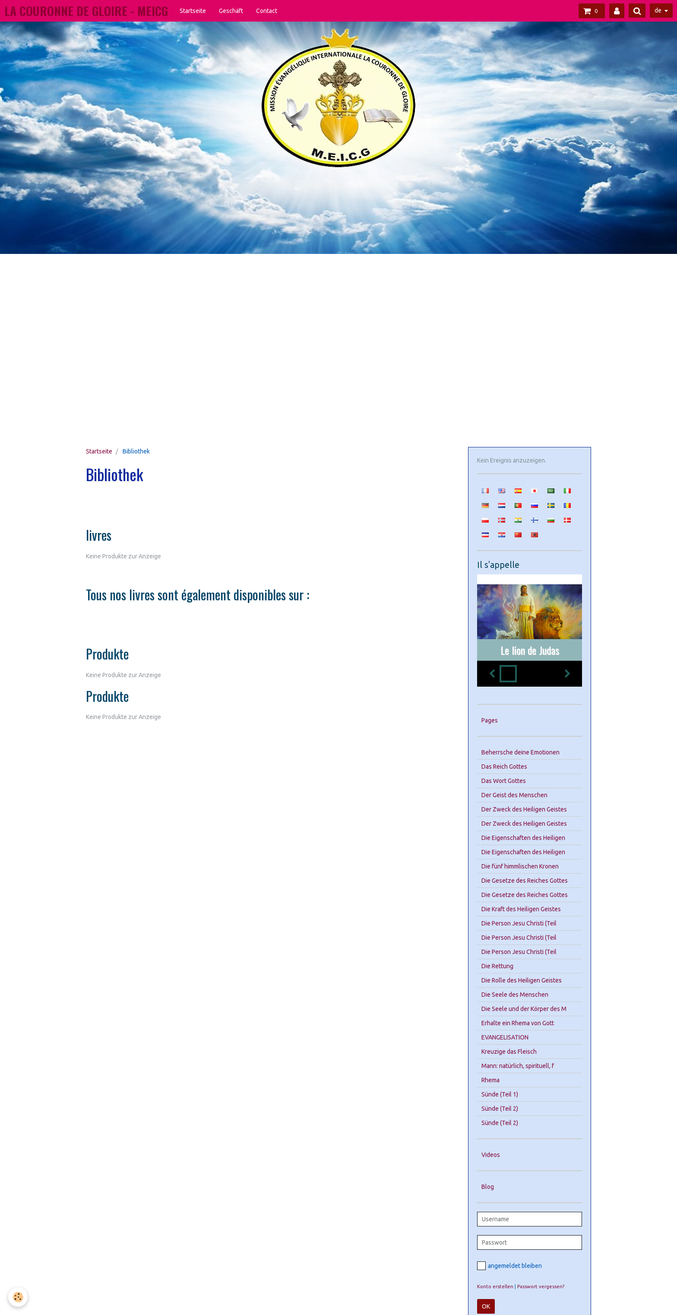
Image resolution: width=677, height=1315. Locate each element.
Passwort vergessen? (540, 1286)
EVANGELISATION (504, 1037)
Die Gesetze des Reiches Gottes (524, 880)
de (658, 10)
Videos (490, 1154)
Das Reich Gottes (504, 766)
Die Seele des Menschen (514, 994)
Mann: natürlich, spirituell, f (517, 1065)
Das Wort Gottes (503, 780)
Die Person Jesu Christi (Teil (519, 923)
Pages (489, 720)
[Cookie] (18, 1297)
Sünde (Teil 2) (499, 1108)
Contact (266, 10)
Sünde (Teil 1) (499, 1094)
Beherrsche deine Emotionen (520, 752)
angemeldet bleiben (509, 1265)
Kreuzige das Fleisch (509, 1051)
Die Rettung (497, 966)
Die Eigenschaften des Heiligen (523, 837)
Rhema (490, 1080)
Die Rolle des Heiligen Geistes (521, 980)
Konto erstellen (495, 1286)
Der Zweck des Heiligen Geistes (524, 809)
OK (486, 1306)
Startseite (193, 10)
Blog (487, 1186)
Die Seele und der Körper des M (523, 1008)
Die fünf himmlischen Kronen (520, 866)
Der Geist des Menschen (514, 795)
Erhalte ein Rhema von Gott (517, 1023)
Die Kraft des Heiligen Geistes (521, 909)
